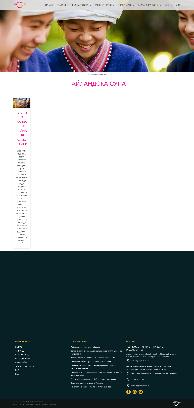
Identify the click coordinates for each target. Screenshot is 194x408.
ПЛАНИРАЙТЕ (125, 5)
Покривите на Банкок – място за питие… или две (91, 387)
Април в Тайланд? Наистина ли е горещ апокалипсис (93, 358)
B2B (167, 5)
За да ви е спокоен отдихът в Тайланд (87, 383)
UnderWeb (29, 404)
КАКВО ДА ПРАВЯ (103, 5)
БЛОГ (178, 5)
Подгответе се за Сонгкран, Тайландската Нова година (93, 379)
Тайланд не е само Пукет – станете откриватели (91, 361)
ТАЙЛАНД (61, 5)
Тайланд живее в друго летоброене (85, 347)
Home (90, 74)
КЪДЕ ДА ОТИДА (80, 5)
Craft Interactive (49, 404)
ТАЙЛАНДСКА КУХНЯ (148, 5)
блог (17, 374)
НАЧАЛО (49, 5)
